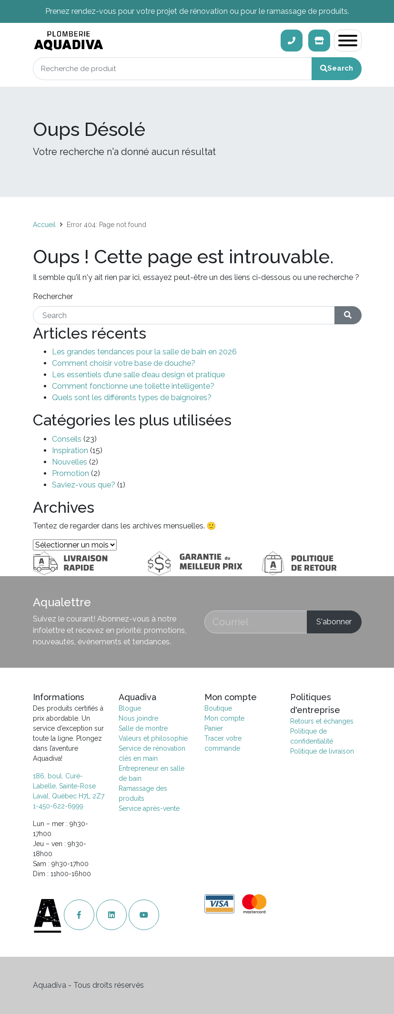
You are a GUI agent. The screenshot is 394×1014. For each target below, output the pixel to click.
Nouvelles (69, 461)
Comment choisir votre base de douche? (123, 363)
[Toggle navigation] (348, 41)
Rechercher (53, 296)
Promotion (70, 473)
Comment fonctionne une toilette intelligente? (133, 386)
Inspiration (70, 450)
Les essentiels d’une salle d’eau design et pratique (138, 374)
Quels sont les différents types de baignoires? (132, 397)
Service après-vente (149, 808)
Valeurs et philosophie (153, 738)
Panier (213, 728)
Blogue (130, 708)
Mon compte (224, 718)
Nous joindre (138, 718)
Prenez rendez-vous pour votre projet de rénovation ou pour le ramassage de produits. (197, 11)
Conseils (66, 439)
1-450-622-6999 (58, 806)
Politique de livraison (322, 751)
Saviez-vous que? (83, 484)
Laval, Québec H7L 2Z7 (68, 796)
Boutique (218, 708)
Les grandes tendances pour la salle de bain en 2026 (144, 351)
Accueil (44, 224)
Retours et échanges (322, 721)
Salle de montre (143, 728)
